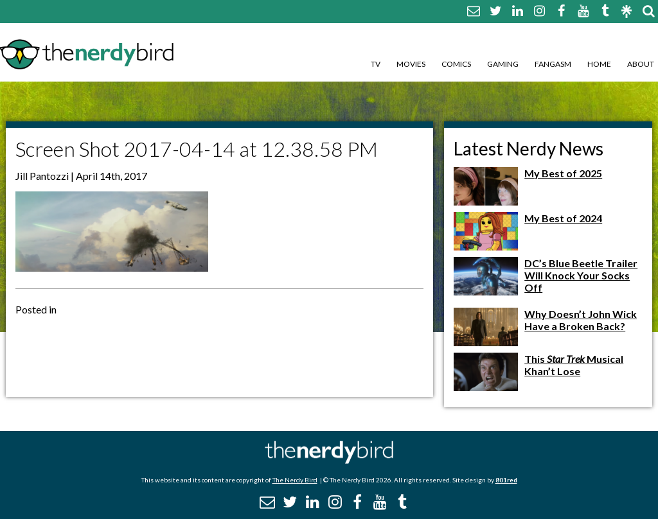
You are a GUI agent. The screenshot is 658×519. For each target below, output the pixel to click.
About (640, 64)
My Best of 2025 (563, 173)
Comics (456, 64)
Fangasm (553, 64)
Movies (410, 64)
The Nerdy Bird (294, 480)
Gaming (503, 64)
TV (375, 64)
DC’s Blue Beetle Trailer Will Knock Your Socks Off (580, 275)
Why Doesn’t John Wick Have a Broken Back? (580, 320)
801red (506, 480)
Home (599, 64)
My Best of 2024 (563, 218)
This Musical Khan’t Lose (573, 365)
